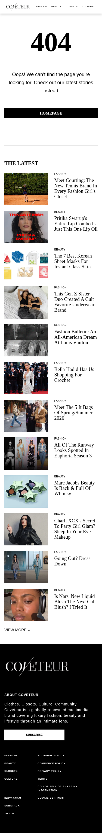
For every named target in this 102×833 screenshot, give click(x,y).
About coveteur (21, 695)
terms (42, 778)
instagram (12, 798)
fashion (41, 6)
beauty (56, 6)
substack (12, 805)
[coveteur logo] (18, 6)
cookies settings (52, 797)
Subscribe (34, 734)
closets (72, 6)
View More (18, 630)
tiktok (9, 813)
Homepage (51, 113)
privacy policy (49, 771)
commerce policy (52, 763)
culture (88, 6)
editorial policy (51, 755)
